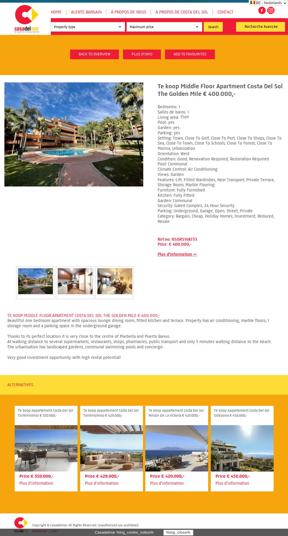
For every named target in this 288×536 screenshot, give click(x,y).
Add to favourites (190, 54)
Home (56, 12)
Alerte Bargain (86, 12)
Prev (9, 276)
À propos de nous (128, 12)
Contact (225, 12)
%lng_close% (178, 532)
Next (140, 276)
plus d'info (142, 54)
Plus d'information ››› (177, 254)
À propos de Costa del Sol (182, 12)
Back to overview (94, 54)
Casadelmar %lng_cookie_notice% (124, 532)
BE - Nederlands (266, 3)
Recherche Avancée (261, 26)
